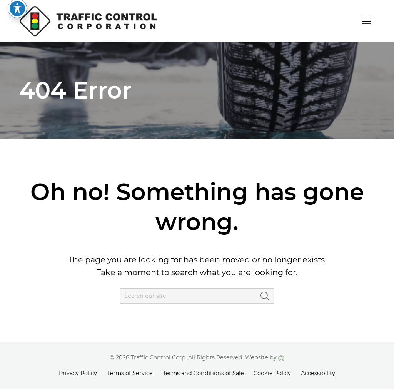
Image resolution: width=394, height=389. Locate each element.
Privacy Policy (78, 373)
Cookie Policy (272, 373)
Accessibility (318, 373)
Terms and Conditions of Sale (203, 373)
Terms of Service (130, 373)
